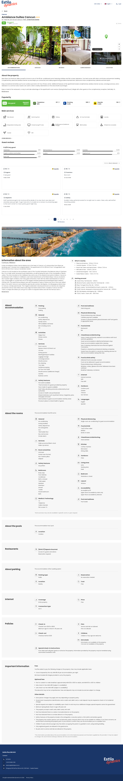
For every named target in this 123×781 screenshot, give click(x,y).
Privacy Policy (29, 777)
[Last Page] (73, 219)
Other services (7, 138)
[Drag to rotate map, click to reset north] (119, 49)
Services (37, 67)
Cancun (4, 14)
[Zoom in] (119, 44)
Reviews (61, 67)
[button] (106, 37)
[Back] (4, 11)
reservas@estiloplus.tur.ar (12, 765)
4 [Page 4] (64, 219)
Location (109, 67)
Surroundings (85, 67)
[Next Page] (70, 219)
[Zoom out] (119, 46)
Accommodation (14, 67)
